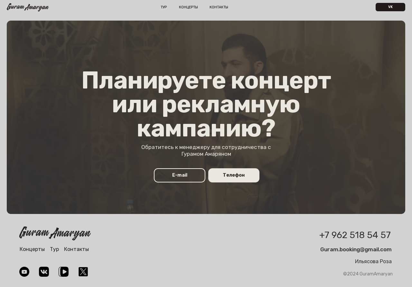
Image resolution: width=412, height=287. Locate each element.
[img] (55, 233)
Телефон (234, 175)
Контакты (219, 7)
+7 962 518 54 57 (355, 235)
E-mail (179, 175)
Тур (164, 7)
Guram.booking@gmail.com (356, 249)
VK (390, 7)
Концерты (188, 7)
